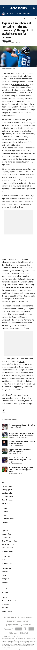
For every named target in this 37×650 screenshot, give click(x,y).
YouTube (5, 572)
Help (3, 560)
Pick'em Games (7, 486)
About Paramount (8, 519)
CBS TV (4, 526)
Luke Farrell (14, 279)
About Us (5, 512)
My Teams (5, 608)
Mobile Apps (6, 503)
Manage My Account (9, 601)
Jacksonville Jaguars (20, 84)
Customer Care (7, 563)
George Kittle (7, 104)
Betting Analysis (7, 497)
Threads (4, 589)
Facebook (5, 582)
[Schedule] (26, 13)
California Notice (7, 551)
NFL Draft (11, 18)
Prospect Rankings (20, 18)
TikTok (4, 575)
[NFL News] (10, 13)
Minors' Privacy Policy (9, 541)
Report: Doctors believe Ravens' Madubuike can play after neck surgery (20, 460)
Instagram (5, 579)
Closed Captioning (8, 548)
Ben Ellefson (22, 282)
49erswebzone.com (9, 148)
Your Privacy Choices (9, 544)
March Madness (7, 500)
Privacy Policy (6, 538)
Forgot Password (8, 611)
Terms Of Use (6, 534)
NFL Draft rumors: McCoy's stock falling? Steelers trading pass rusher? (21, 469)
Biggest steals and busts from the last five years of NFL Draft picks (21, 434)
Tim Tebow (6, 73)
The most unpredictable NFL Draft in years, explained (22, 426)
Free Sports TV (7, 493)
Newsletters (6, 604)
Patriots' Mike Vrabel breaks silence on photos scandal (22, 442)
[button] (33, 13)
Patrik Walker (7, 41)
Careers (4, 515)
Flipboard (5, 592)
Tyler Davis (24, 279)
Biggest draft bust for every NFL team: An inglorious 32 (20, 451)
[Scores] (18, 13)
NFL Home (4, 18)
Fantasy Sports (7, 490)
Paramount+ (6, 522)
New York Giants (28, 134)
